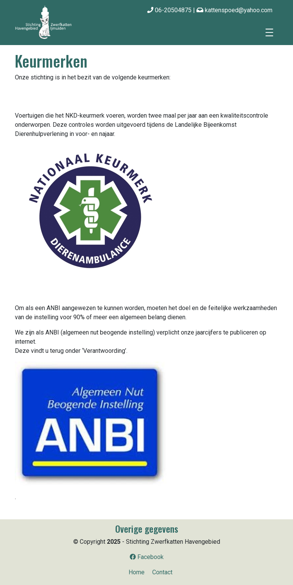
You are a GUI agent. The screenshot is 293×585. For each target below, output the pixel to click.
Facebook (147, 557)
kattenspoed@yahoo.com (234, 10)
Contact (162, 572)
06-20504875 (169, 10)
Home (137, 572)
